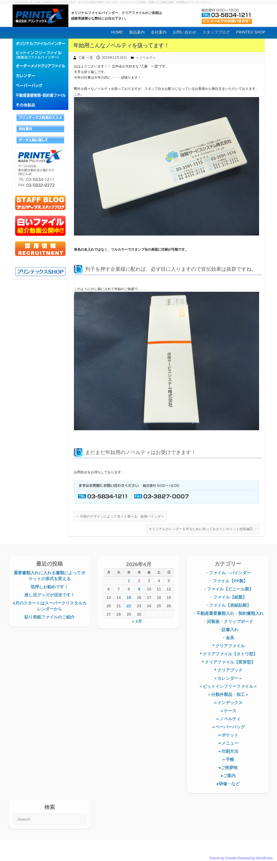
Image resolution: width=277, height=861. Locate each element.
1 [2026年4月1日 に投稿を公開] (129, 580)
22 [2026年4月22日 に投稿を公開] (129, 605)
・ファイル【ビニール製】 (228, 589)
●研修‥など (228, 783)
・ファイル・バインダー (228, 572)
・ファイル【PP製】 (228, 580)
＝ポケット (227, 735)
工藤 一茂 (85, 58)
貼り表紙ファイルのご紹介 (49, 617)
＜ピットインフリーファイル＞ (228, 686)
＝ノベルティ (146, 58)
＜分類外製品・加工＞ (228, 694)
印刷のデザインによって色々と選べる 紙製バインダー (120, 516)
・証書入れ (227, 629)
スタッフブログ (216, 32)
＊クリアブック (228, 670)
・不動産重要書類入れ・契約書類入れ (228, 613)
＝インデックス (228, 702)
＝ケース (228, 710)
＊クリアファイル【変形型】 (228, 662)
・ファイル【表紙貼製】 (228, 605)
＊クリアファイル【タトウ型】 (228, 653)
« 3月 (137, 621)
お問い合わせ (184, 32)
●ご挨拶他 (228, 767)
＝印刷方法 (227, 751)
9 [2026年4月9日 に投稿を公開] (139, 589)
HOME (117, 32)
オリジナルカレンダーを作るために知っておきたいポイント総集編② (203, 529)
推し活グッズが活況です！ (49, 594)
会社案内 (159, 32)
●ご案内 (228, 775)
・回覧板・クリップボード (228, 621)
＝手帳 (228, 759)
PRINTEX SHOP (250, 32)
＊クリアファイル (228, 645)
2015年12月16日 (114, 58)
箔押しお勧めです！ (49, 586)
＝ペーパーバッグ (228, 726)
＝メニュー (227, 743)
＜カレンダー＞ (228, 678)
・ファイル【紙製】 (228, 597)
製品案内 (137, 32)
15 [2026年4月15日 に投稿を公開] (129, 597)
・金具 (228, 637)
